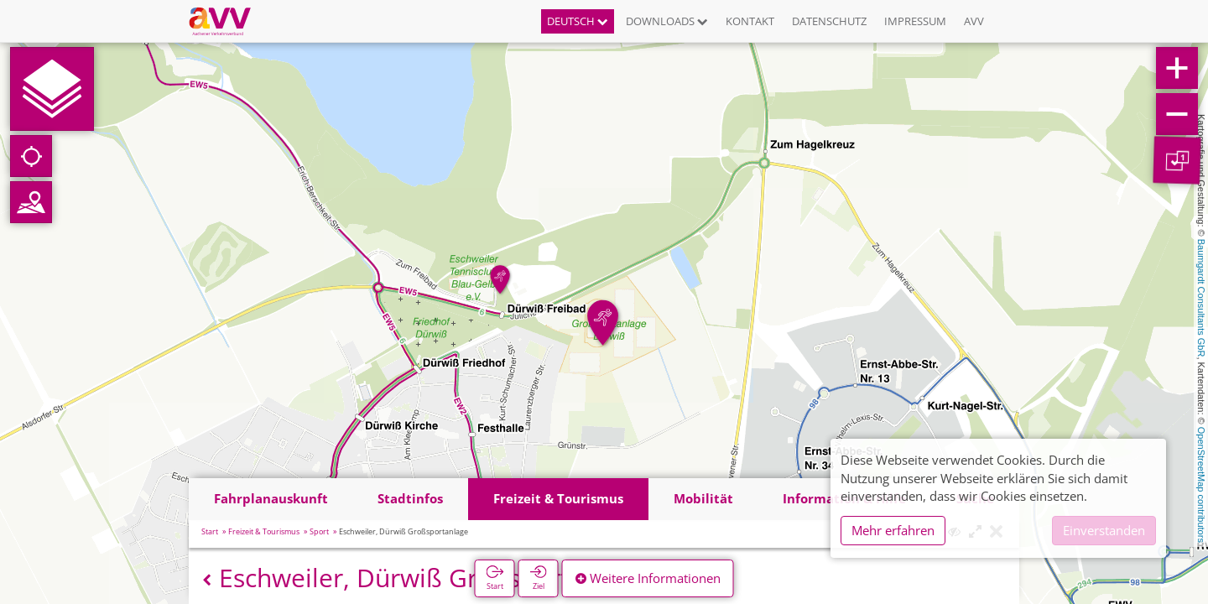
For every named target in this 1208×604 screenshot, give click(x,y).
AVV (974, 21)
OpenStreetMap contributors (1201, 485)
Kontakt (750, 21)
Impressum (915, 21)
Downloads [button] (667, 21)
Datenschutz (829, 21)
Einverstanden (1104, 530)
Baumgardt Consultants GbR (1201, 298)
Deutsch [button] (577, 21)
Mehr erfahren (893, 530)
